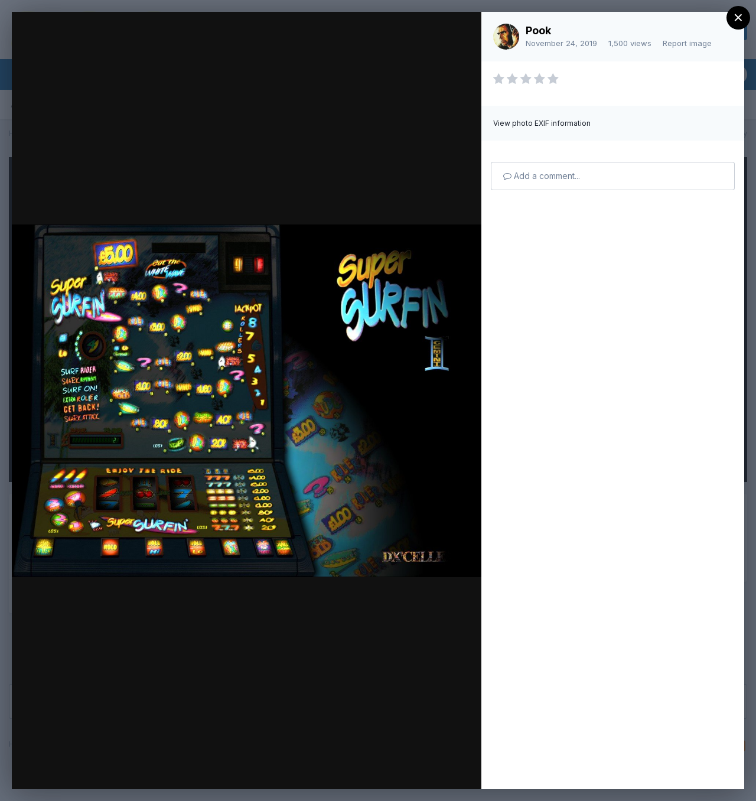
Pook (538, 30)
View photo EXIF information (542, 123)
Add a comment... (541, 176)
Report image (687, 43)
